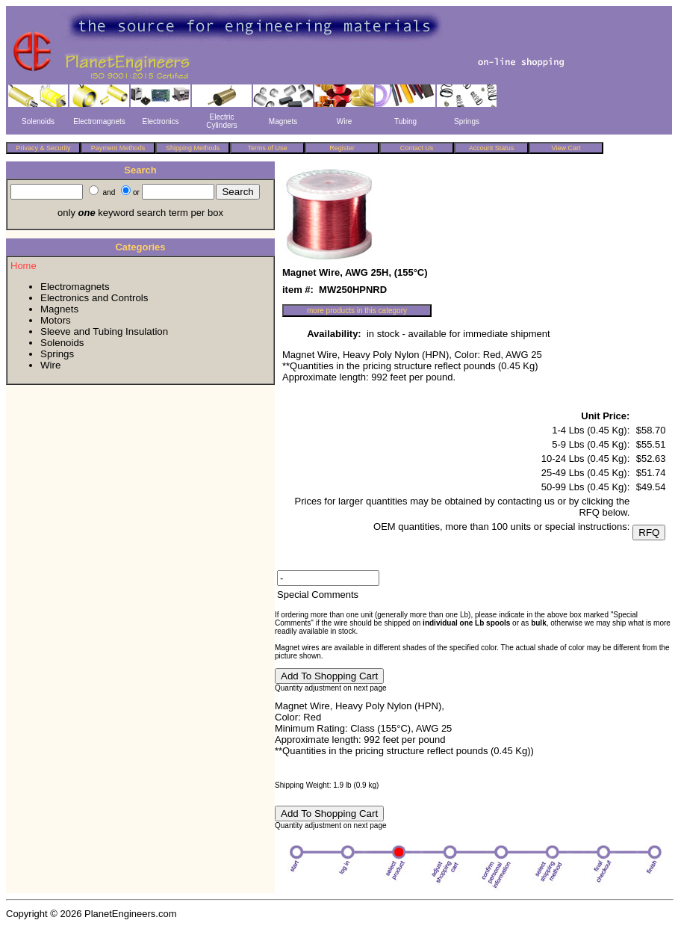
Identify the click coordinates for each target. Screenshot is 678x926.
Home (23, 265)
